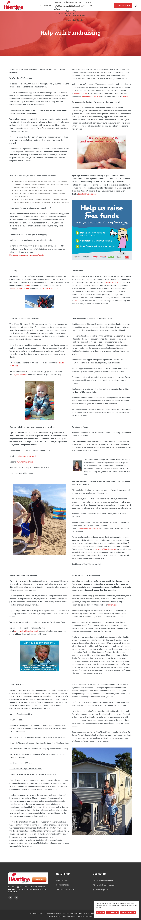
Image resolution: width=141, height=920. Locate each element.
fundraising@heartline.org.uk (25, 456)
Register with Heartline (91, 96)
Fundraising (112, 605)
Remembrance (62, 885)
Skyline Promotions (50, 288)
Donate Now (123, 5)
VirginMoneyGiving (20, 374)
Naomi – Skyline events (20, 288)
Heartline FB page (80, 93)
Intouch (28, 285)
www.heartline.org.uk (25, 462)
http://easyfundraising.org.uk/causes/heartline (27, 255)
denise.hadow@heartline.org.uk (104, 549)
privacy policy (86, 916)
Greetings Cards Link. (114, 282)
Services (126, 96)
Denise (77, 301)
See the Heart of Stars (65, 889)
